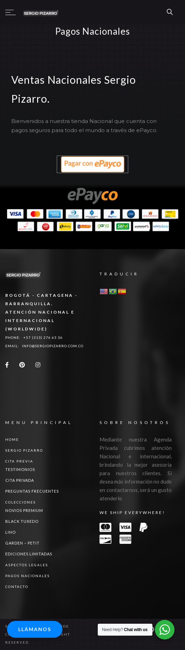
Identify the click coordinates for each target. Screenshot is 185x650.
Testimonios (20, 469)
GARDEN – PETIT (22, 543)
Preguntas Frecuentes (32, 491)
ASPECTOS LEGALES (26, 565)
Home (12, 439)
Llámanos (34, 629)
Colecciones (20, 502)
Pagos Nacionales (27, 576)
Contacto (16, 586)
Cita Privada (19, 480)
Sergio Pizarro (24, 450)
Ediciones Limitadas (28, 554)
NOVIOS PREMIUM (24, 510)
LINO (10, 532)
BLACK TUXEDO (22, 521)
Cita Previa (19, 461)
